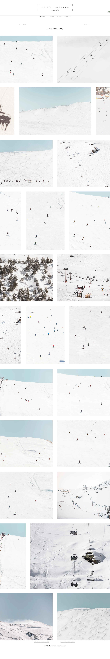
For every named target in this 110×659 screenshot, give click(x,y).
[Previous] (25, 24)
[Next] (85, 24)
